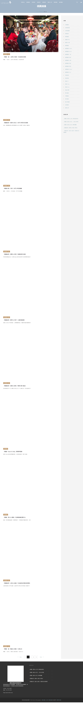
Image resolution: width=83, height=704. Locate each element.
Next (41, 657)
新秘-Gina (67, 84)
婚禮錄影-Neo (68, 72)
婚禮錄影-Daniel (68, 69)
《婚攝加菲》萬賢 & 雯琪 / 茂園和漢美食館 (14, 254)
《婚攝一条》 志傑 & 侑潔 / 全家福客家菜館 (14, 57)
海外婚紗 (33, 2)
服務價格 (28, 2)
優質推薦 (55, 2)
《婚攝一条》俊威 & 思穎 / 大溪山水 (12, 649)
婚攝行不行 (67, 39)
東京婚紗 (67, 93)
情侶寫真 (67, 78)
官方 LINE (9, 688)
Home (37, 11)
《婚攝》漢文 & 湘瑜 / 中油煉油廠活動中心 (14, 517)
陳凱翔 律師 (59, 700)
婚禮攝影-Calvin (68, 48)
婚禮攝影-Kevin (68, 51)
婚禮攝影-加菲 (68, 57)
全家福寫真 (67, 27)
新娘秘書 (38, 2)
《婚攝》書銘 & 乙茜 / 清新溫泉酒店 (71, 118)
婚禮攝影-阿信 (68, 66)
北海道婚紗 (67, 30)
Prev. (21, 657)
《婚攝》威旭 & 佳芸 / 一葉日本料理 (71, 121)
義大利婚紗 (67, 101)
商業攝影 (67, 36)
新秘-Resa (67, 87)
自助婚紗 (67, 104)
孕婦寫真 (67, 75)
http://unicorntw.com (8, 692)
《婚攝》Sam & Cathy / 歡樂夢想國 (12, 451)
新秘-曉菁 (67, 90)
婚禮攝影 (67, 45)
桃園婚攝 (41, 11)
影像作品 (23, 2)
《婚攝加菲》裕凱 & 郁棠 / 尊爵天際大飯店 (14, 386)
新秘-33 (66, 81)
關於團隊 (61, 2)
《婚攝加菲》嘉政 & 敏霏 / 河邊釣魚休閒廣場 (38, 681)
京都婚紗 (67, 24)
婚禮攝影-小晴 (68, 60)
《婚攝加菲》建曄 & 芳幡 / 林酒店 (70, 127)
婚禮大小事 (50, 2)
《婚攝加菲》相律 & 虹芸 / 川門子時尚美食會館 (15, 122)
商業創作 (67, 33)
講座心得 (67, 107)
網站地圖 (43, 700)
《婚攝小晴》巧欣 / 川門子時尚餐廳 (12, 188)
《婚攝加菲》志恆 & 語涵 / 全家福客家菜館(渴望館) (16, 583)
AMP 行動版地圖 (49, 700)
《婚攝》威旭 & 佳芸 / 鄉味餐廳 (70, 124)
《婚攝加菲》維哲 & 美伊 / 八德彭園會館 (13, 320)
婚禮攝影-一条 (68, 54)
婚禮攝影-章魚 (68, 63)
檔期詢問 (44, 2)
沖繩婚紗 (67, 96)
